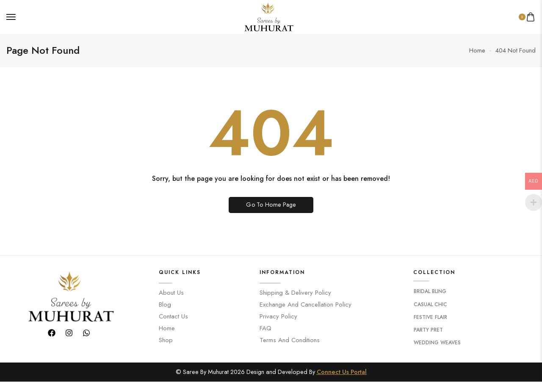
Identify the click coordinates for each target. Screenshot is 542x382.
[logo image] (267, 15)
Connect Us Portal (342, 371)
